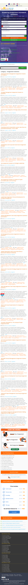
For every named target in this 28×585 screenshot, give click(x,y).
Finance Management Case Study (20, 230)
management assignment (10, 301)
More (21, 86)
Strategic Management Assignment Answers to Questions (12, 93)
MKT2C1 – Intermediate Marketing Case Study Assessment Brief (12, 525)
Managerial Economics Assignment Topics (17, 249)
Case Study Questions (10, 230)
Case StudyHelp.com (4, 64)
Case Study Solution (10, 320)
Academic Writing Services (6, 571)
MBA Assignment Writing (6, 537)
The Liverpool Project (15, 337)
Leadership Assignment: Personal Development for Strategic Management (13, 197)
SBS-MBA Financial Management (18, 373)
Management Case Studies (9, 299)
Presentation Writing (6, 558)
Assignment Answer (18, 389)
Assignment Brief (11, 336)
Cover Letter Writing (5, 560)
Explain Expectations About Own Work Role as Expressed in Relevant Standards (11, 252)
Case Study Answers (8, 318)
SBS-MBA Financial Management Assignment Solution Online (13, 359)
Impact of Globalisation (9, 161)
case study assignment (15, 390)
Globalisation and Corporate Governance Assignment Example (13, 145)
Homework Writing (5, 567)
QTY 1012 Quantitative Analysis (14, 355)
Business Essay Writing (6, 538)
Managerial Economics (8, 247)
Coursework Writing (5, 568)
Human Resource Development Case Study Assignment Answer (14, 376)
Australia (10, 4)
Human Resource (8, 389)
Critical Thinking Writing (6, 551)
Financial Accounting (8, 192)
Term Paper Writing (5, 566)
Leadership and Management (9, 210)
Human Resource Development (6, 391)
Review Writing (5, 550)
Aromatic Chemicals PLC (20, 335)
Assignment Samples (4, 89)
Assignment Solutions (11, 89)
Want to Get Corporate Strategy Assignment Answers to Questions (14, 269)
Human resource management (17, 391)
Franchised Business (19, 141)
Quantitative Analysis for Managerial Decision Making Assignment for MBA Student (13, 412)
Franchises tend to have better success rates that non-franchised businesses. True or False (13, 128)
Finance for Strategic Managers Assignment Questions (11, 523)
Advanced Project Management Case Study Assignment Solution (14, 394)
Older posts (3, 428)
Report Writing (5, 555)
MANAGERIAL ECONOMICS (5, 249)
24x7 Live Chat (19, 5)
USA (18, 4)
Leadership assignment (4, 212)
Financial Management (8, 228)
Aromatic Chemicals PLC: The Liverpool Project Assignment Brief (12, 323)
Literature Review (5, 540)
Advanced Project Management (22, 87)
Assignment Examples (11, 88)
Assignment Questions (19, 88)
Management (7, 424)
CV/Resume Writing (5, 542)
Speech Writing (5, 557)
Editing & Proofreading (6, 561)
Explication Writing (5, 549)
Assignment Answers (4, 88)
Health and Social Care (19, 264)
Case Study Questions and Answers (12, 408)
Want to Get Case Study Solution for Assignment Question (12, 305)
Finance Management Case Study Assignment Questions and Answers (14, 216)
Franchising (3, 142)
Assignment (14, 76)
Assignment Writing (5, 564)
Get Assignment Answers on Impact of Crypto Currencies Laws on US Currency (11, 180)
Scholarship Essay (5, 548)
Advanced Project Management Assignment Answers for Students (13, 74)
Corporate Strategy (19, 283)
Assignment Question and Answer (12, 354)
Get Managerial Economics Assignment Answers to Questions (13, 234)
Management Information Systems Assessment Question (11, 527)
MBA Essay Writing (5, 535)
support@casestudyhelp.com (11, 5)
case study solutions (23, 390)
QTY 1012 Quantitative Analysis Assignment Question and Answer (13, 340)
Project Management (8, 87)
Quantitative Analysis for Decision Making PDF (8, 426)
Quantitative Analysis (21, 425)
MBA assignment (14, 425)
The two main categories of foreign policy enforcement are (14, 110)
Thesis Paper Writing (6, 569)
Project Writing (5, 556)
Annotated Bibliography (6, 545)
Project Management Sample (9, 409)
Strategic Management (8, 105)
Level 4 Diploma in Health (14, 265)
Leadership (7, 175)
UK (14, 4)
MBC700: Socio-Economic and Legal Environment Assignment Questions (13, 529)
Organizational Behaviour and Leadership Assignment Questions (12, 521)
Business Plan (4, 539)
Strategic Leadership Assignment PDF (7, 177)
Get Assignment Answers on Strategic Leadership (12, 163)
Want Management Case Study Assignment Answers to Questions (14, 287)
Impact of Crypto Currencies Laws (10, 194)
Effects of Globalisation (12, 160)
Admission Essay (5, 546)
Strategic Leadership (23, 176)
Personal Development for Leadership (15, 212)
